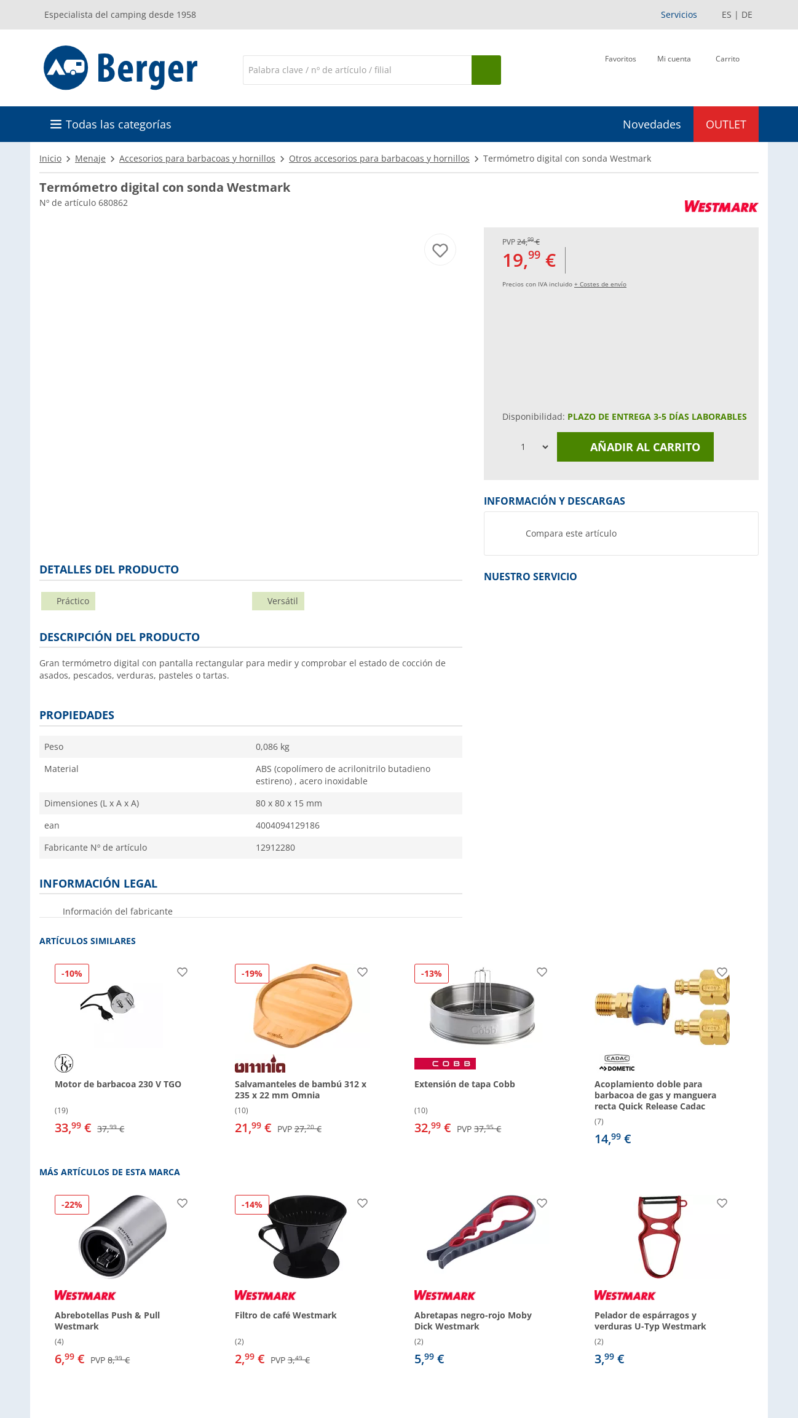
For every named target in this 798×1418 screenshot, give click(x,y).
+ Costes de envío (600, 284)
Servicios (679, 14)
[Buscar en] (357, 70)
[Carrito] (728, 68)
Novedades (652, 124)
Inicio (50, 158)
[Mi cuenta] (674, 68)
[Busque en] (486, 70)
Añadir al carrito (635, 446)
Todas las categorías (119, 124)
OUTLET (726, 124)
